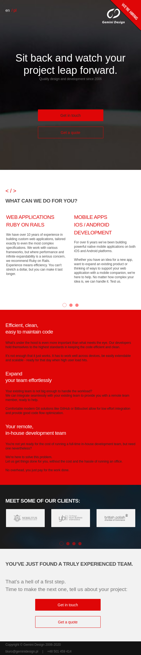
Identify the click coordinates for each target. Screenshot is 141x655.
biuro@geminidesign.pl (21, 651)
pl (15, 10)
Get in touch (70, 115)
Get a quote (70, 132)
